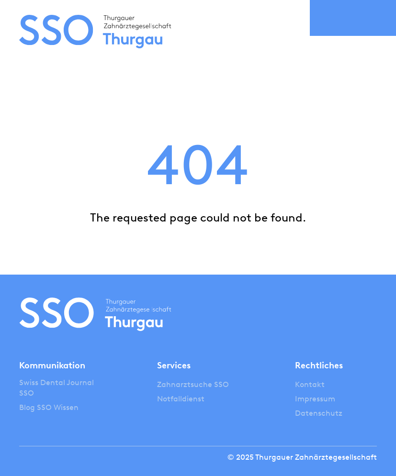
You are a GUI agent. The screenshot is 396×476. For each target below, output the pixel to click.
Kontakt (310, 384)
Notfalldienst (180, 398)
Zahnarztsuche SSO (193, 384)
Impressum (315, 398)
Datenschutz (318, 413)
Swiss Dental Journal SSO (56, 388)
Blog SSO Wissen (49, 407)
